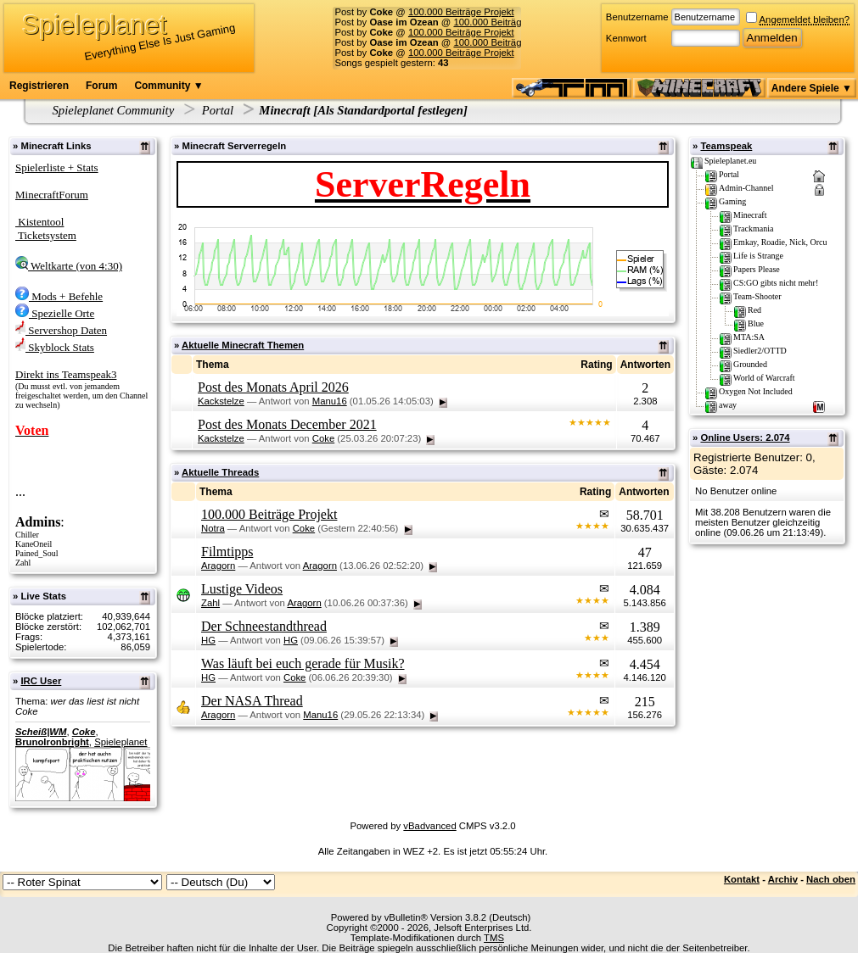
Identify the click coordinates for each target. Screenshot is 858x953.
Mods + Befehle (59, 296)
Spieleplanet (120, 742)
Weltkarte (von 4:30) (68, 265)
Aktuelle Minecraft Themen (243, 345)
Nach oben (830, 879)
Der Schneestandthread (264, 626)
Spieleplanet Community (114, 110)
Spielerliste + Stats (56, 167)
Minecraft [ (288, 110)
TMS (494, 938)
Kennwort (626, 38)
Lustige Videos (242, 589)
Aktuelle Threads (220, 472)
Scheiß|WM (40, 732)
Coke (84, 732)
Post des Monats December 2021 (287, 424)
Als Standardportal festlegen (390, 110)
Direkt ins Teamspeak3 (65, 374)
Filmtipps (227, 551)
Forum (101, 86)
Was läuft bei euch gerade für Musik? (303, 663)
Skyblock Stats (54, 347)
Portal (217, 110)
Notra (213, 528)
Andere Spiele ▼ (811, 88)
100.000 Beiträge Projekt (461, 12)
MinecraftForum (51, 194)
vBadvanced (429, 826)
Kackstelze (221, 401)
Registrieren (39, 86)
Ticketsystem (45, 235)
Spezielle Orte (54, 313)
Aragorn (218, 565)
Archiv (783, 879)
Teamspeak (726, 146)
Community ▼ (168, 86)
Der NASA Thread (252, 701)
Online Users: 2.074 (744, 437)
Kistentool (39, 221)
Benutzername (637, 17)
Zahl (210, 603)
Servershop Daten (61, 330)
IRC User (40, 681)
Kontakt (742, 879)
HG (208, 640)
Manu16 (329, 401)
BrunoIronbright (52, 742)
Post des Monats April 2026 (273, 387)
